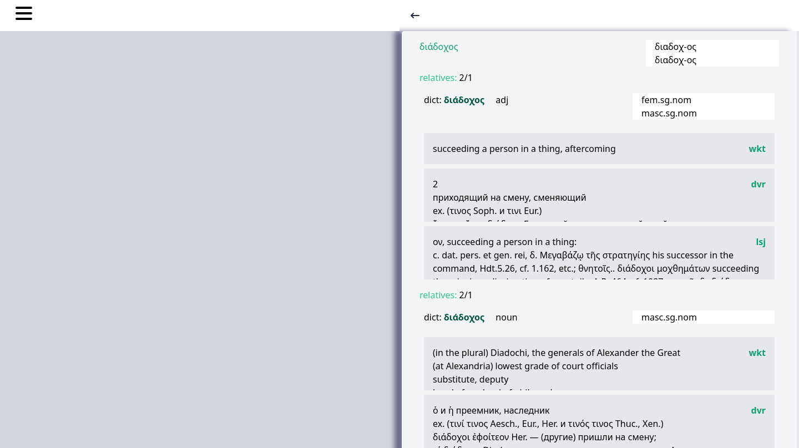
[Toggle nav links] (24, 15)
